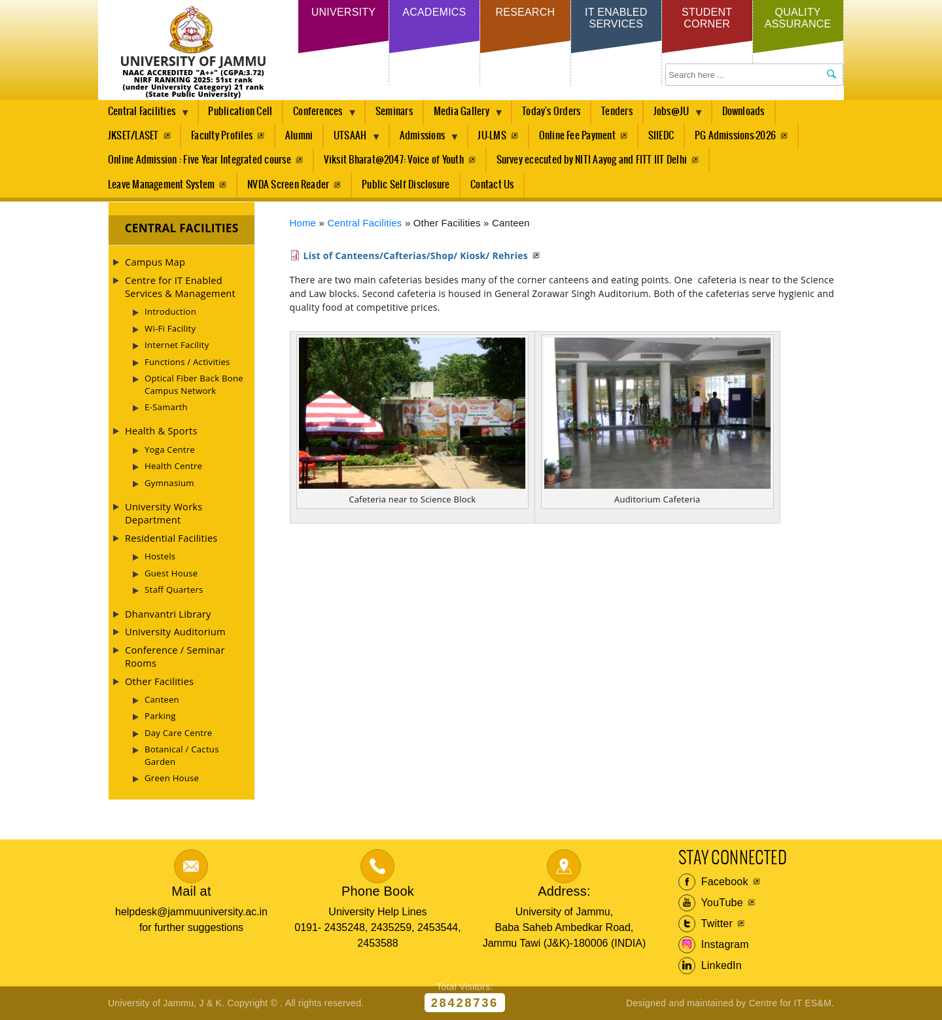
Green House (172, 778)
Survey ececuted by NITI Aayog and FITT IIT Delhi (592, 160)
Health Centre (173, 466)
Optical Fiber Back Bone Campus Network (194, 384)
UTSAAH (352, 139)
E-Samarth (166, 407)
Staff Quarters (174, 589)
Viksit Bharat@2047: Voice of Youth (394, 160)
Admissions (425, 139)
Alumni (299, 135)
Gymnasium (169, 483)
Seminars (394, 111)
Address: (564, 891)
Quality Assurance (798, 18)
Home (303, 223)
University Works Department (163, 513)
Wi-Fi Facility (170, 328)
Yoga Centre (170, 449)
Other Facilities (159, 681)
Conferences (320, 115)
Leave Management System (161, 184)
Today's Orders (551, 111)
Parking (160, 716)
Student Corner (707, 18)
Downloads (743, 111)
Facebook (713, 881)
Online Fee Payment (577, 135)
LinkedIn (710, 965)
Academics (434, 12)
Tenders (617, 111)
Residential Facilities (171, 537)
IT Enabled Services (616, 18)
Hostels (160, 556)
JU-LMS (492, 135)
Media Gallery (464, 115)
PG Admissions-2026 (735, 135)
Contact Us (492, 184)
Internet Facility (177, 345)
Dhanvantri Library (168, 613)
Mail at (191, 891)
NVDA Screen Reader (288, 184)
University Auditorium (175, 631)
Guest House (171, 573)
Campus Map (155, 261)
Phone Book (377, 891)
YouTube (710, 902)
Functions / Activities (187, 362)
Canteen (162, 699)
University (343, 12)
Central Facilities (144, 115)
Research (525, 12)
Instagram (713, 944)
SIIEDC (661, 135)
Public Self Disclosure (405, 184)
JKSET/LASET (133, 135)
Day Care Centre (178, 733)
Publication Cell (240, 111)
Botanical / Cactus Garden (182, 755)
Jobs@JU (674, 115)
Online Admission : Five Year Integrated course (199, 160)
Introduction (170, 311)
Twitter (705, 923)
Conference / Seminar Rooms (175, 656)
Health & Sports (161, 430)
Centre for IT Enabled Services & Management (180, 286)
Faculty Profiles (222, 135)
